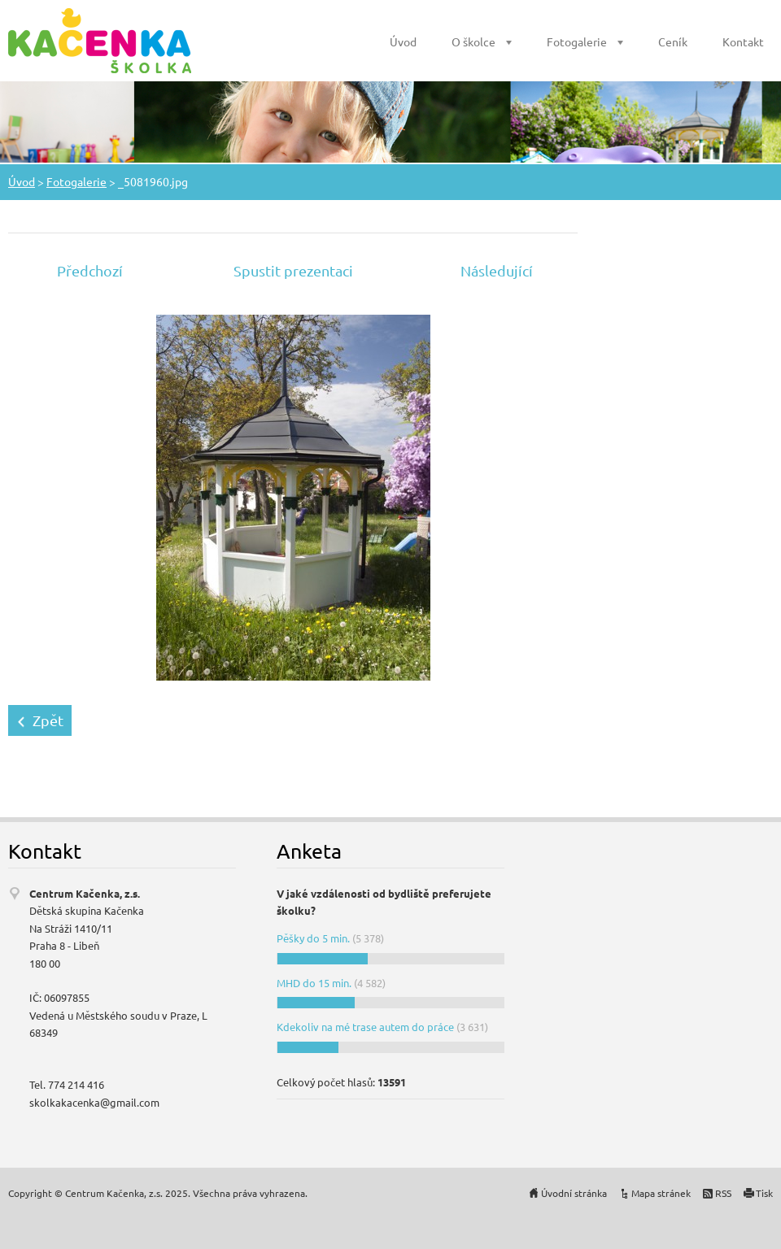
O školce (473, 41)
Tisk (764, 1192)
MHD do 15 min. (314, 983)
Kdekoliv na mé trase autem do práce (365, 1027)
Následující (496, 270)
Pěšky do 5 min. (313, 938)
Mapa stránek (661, 1192)
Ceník (672, 41)
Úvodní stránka (574, 1192)
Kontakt (743, 41)
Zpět (48, 720)
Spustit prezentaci (293, 270)
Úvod (403, 41)
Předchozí (90, 270)
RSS (723, 1192)
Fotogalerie (577, 41)
